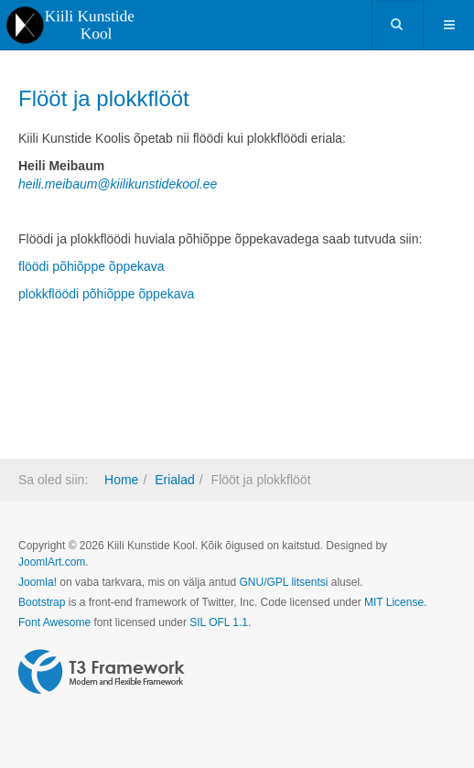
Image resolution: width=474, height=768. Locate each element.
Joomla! (37, 582)
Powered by (101, 672)
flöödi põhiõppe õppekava (91, 266)
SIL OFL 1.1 (218, 622)
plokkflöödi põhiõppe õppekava (106, 294)
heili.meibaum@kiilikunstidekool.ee (117, 184)
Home (121, 479)
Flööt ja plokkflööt (103, 98)
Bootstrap (41, 602)
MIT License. (395, 602)
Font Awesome (54, 622)
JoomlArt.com (51, 562)
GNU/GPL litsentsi (283, 582)
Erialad (175, 479)
